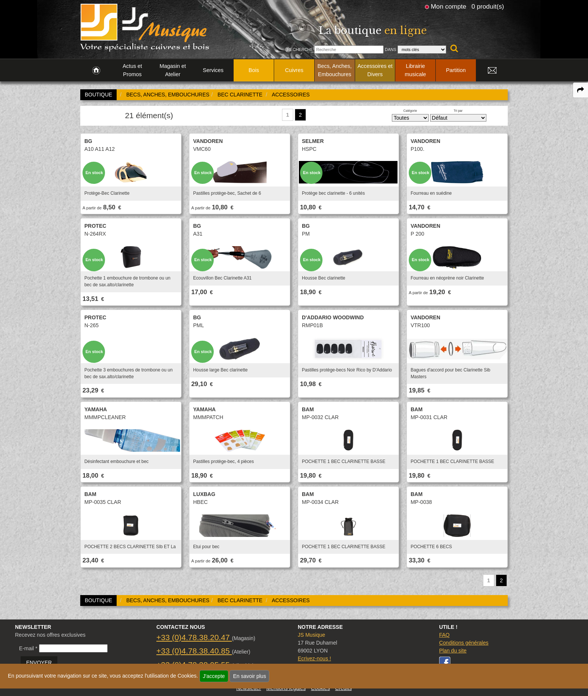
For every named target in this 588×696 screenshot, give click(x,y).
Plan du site (452, 651)
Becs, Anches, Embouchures (335, 70)
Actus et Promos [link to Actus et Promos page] (132, 70)
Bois (254, 70)
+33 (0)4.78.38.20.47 (194, 637)
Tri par (458, 111)
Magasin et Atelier (172, 70)
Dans (390, 49)
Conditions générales (464, 643)
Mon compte (448, 6)
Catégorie (410, 111)
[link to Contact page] (492, 70)
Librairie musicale (415, 70)
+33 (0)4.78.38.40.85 (194, 650)
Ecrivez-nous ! (314, 658)
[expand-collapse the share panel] (580, 90)
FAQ (444, 635)
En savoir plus (249, 676)
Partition (456, 70)
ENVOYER (39, 663)
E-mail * (28, 648)
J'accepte (214, 676)
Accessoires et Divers (375, 70)
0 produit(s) (487, 6)
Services (213, 70)
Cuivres (294, 70)
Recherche (300, 49)
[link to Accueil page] (96, 70)
